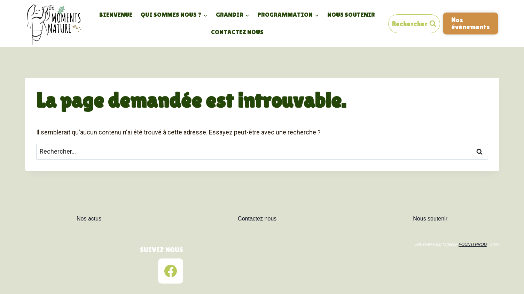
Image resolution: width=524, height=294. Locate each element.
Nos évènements (470, 23)
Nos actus (89, 219)
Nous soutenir (351, 14)
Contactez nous (237, 32)
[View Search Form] (414, 23)
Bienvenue (115, 14)
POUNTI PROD (473, 244)
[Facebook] (170, 271)
